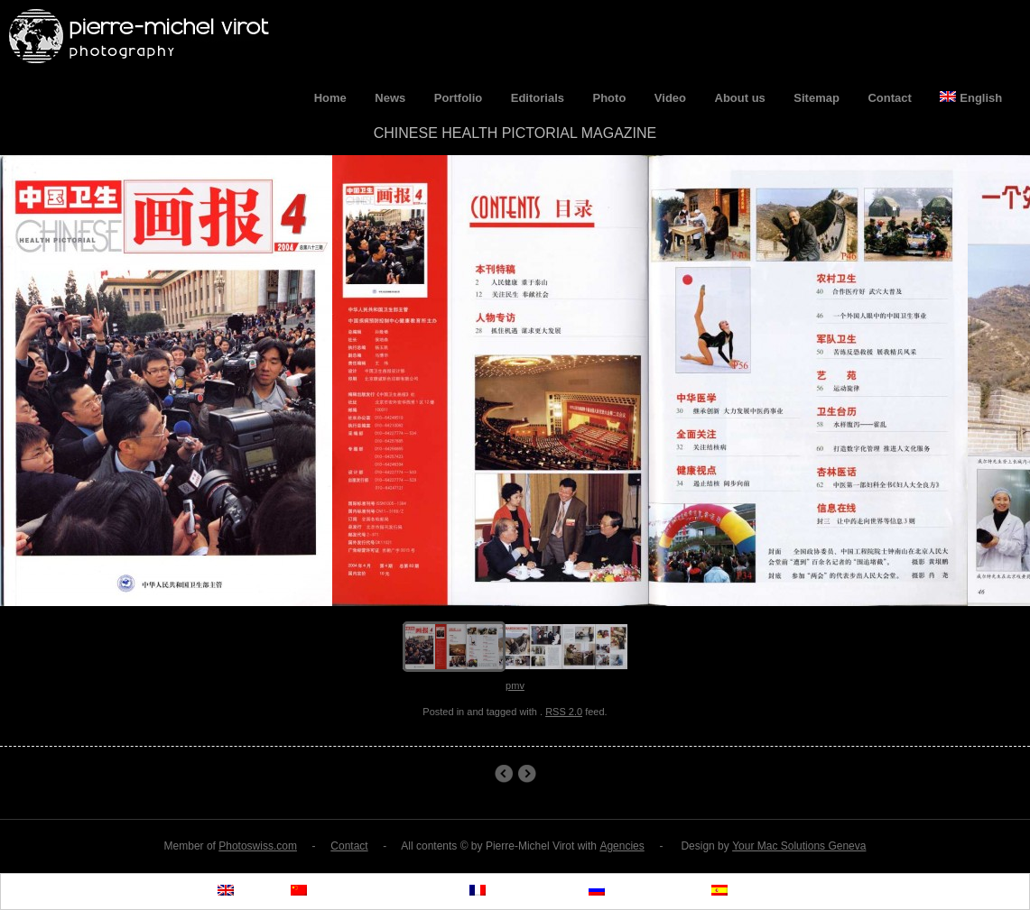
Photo (609, 98)
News (390, 98)
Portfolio (458, 98)
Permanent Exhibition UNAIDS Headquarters (503, 774)
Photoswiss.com (257, 846)
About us (740, 98)
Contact (889, 98)
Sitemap (816, 98)
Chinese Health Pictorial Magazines (526, 774)
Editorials (537, 98)
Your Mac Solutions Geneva (799, 846)
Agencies (621, 846)
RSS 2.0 (563, 711)
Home (330, 98)
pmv (515, 685)
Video (670, 98)
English (971, 98)
